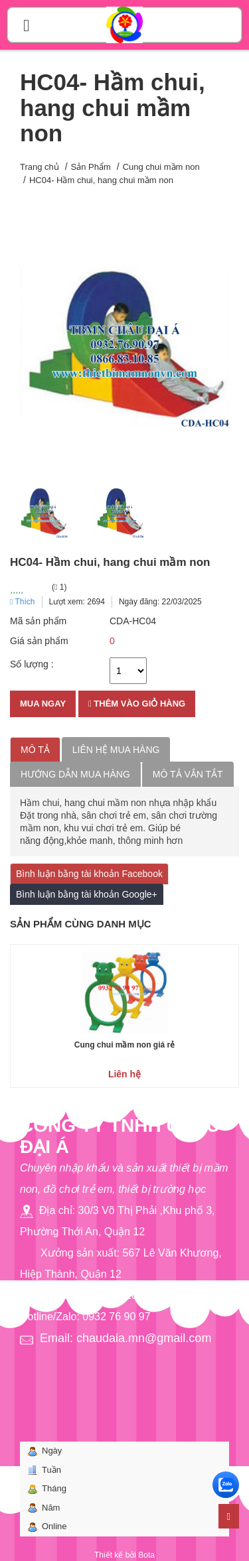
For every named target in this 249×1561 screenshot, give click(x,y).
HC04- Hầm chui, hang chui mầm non (101, 180)
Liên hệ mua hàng (116, 749)
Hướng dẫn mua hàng (75, 774)
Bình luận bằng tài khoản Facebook (89, 873)
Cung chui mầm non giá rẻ (124, 1045)
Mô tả (35, 749)
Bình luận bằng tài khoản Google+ (86, 894)
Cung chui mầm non (161, 167)
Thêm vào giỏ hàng (136, 704)
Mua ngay (43, 704)
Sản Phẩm (91, 167)
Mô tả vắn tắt (188, 774)
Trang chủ (39, 167)
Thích (22, 601)
